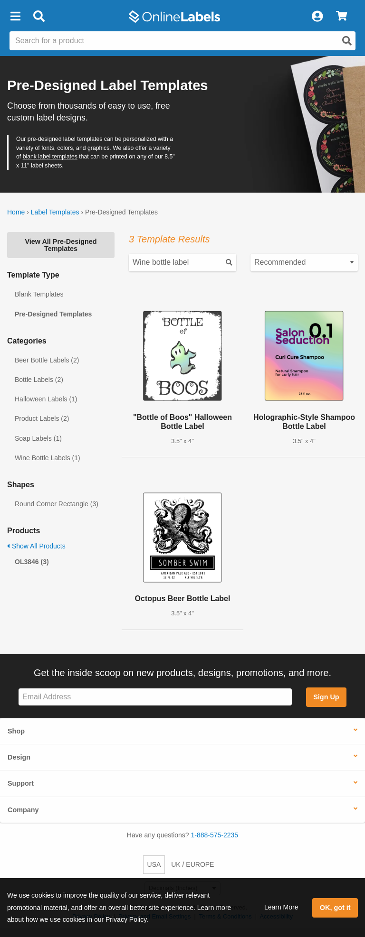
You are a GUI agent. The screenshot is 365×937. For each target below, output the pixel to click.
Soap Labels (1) (38, 438)
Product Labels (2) (42, 418)
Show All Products (36, 546)
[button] (15, 16)
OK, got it (335, 907)
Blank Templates (39, 294)
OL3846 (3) (32, 562)
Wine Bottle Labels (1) (47, 458)
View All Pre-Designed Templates (60, 245)
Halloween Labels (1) (46, 399)
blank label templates (50, 156)
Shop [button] (16, 731)
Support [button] (21, 783)
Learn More (281, 907)
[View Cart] (341, 16)
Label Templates (55, 212)
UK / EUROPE (192, 864)
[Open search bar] (39, 16)
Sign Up (326, 697)
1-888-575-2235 (215, 835)
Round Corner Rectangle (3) (56, 504)
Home (16, 212)
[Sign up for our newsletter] (155, 697)
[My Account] (317, 16)
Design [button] (19, 757)
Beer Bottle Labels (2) (47, 360)
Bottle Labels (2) (39, 379)
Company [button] (23, 810)
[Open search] (346, 40)
